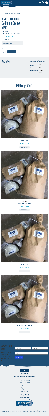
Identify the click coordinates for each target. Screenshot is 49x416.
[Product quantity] (4, 52)
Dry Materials (9, 11)
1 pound (41, 70)
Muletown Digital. (42, 410)
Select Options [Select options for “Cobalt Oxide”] (24, 271)
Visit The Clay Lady (24, 397)
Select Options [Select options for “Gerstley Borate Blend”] (24, 209)
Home (4, 11)
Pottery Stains (16, 11)
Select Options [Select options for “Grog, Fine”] (24, 147)
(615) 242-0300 (24, 392)
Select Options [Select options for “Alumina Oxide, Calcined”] (24, 332)
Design (28, 410)
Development (34, 410)
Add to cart (11, 52)
